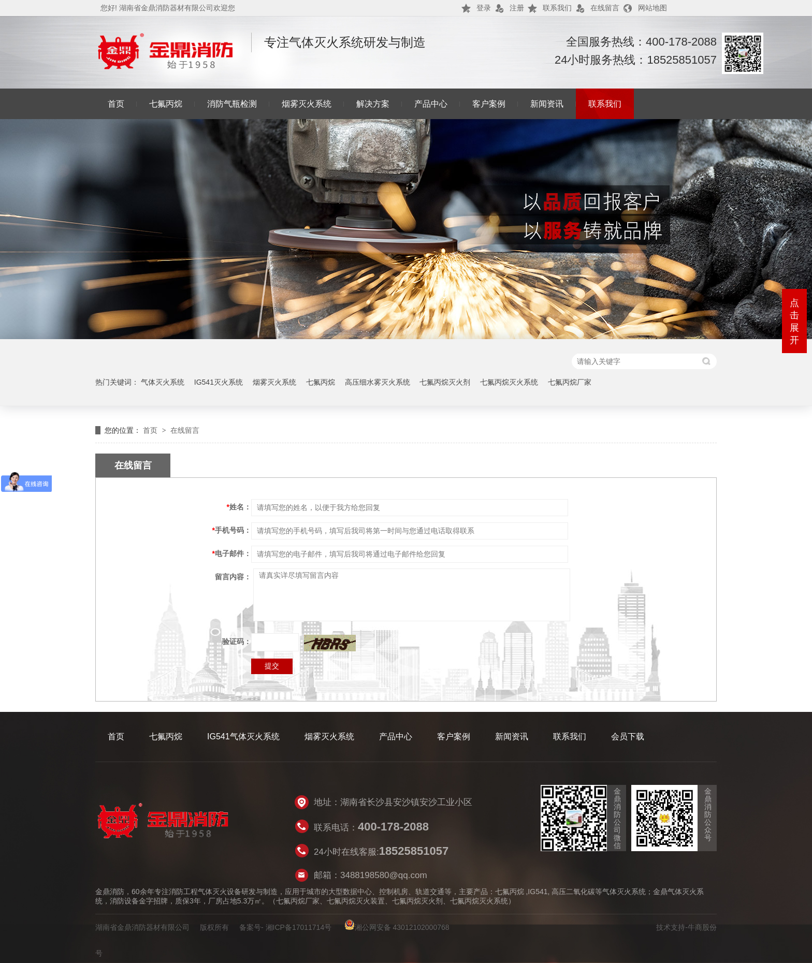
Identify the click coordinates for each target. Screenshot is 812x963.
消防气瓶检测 (232, 103)
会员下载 (627, 736)
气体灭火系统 (162, 382)
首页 (116, 103)
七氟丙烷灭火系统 (509, 382)
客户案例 (488, 103)
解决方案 (372, 103)
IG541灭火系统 (218, 382)
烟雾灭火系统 (306, 103)
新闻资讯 (546, 103)
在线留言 (604, 8)
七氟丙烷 (165, 103)
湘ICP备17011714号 (299, 927)
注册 (517, 8)
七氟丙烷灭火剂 (444, 382)
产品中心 (430, 103)
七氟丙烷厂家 (569, 382)
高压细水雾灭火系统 (377, 382)
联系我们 (557, 8)
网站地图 (652, 8)
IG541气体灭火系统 (243, 736)
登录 (483, 8)
